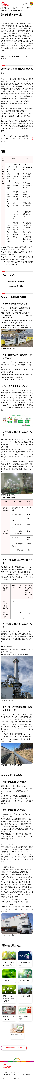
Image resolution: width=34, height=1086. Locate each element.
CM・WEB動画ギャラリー (15, 1078)
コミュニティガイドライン (24, 1074)
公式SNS (5, 1078)
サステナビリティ (19, 8)
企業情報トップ (5, 8)
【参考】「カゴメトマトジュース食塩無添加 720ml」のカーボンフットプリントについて (15, 138)
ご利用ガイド (6, 1072)
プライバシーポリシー (16, 1072)
